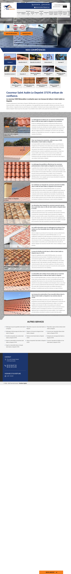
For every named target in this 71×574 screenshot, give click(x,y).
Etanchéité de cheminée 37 (41, 13)
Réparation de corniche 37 (28, 13)
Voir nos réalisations (11, 33)
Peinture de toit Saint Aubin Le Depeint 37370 (35, 336)
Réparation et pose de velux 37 (65, 13)
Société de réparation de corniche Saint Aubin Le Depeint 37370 (14, 336)
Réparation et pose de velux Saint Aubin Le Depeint (36, 327)
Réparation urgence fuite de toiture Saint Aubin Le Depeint (56, 327)
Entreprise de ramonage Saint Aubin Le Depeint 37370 (55, 336)
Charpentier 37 (46, 13)
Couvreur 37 (19, 13)
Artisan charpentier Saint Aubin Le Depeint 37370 (36, 341)
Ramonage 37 (37, 13)
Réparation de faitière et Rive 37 (51, 13)
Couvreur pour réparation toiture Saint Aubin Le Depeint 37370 (55, 332)
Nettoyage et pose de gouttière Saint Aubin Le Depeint (15, 327)
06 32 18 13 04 (45, 4)
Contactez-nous (26, 33)
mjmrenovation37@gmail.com (42, 7)
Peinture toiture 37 (32, 13)
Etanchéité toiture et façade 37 (56, 13)
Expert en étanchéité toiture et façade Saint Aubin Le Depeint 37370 (14, 346)
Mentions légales (23, 383)
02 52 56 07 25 (36, 4)
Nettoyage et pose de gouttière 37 (60, 13)
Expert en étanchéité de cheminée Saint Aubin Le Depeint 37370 (15, 341)
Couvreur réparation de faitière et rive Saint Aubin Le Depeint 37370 (55, 341)
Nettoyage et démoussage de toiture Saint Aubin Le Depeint (15, 332)
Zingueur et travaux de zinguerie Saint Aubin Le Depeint (35, 332)
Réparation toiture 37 (23, 13)
